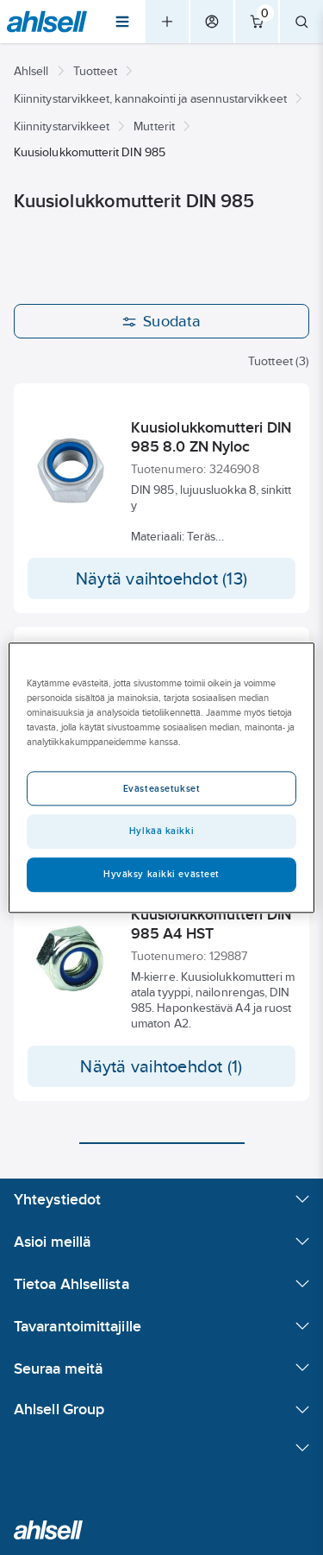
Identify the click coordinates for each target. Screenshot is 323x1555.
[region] (161, 777)
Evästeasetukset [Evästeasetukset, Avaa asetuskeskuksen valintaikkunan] (162, 788)
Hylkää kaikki (161, 830)
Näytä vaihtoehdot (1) (161, 1066)
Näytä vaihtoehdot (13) (161, 578)
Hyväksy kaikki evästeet (161, 874)
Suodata (161, 321)
